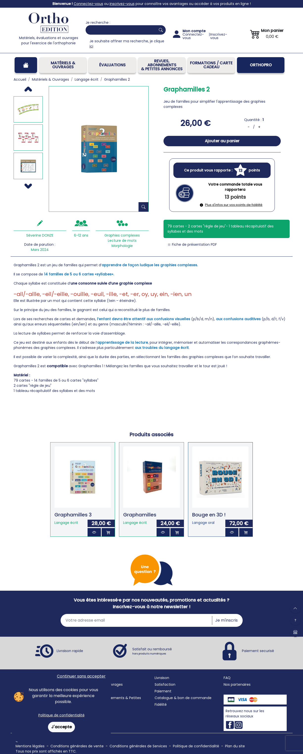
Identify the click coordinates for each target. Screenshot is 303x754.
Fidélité (161, 704)
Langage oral (203, 522)
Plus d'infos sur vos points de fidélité (231, 205)
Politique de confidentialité (61, 715)
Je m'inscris (226, 620)
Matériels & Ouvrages (63, 65)
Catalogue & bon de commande (183, 697)
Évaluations (112, 65)
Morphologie (122, 245)
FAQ (227, 677)
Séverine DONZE (39, 235)
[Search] (120, 30)
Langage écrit (66, 522)
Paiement (163, 691)
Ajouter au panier (222, 141)
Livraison (162, 677)
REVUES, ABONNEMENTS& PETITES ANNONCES (162, 65)
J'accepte (61, 727)
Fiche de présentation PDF (192, 244)
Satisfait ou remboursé (152, 651)
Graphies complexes (122, 235)
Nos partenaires (237, 684)
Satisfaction (165, 684)
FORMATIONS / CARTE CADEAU (211, 65)
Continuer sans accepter (81, 676)
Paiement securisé (258, 650)
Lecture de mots (122, 240)
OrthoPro (261, 65)
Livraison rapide (70, 650)
